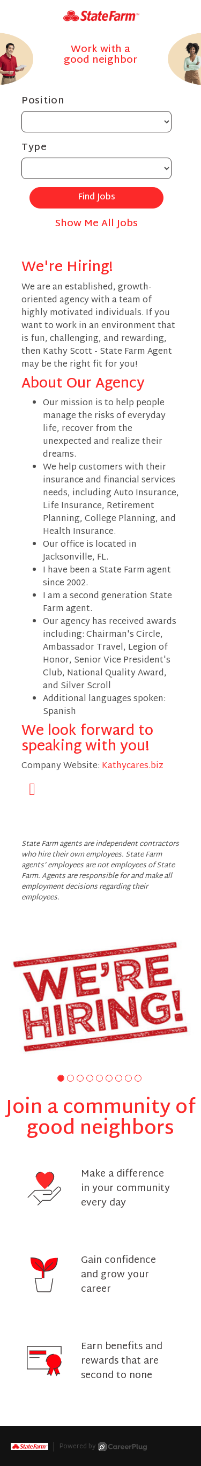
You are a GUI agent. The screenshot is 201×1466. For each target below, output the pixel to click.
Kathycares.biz (132, 766)
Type (34, 147)
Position (43, 101)
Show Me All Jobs (96, 224)
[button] (60, 1078)
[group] (100, 996)
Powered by (103, 1447)
